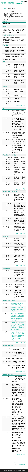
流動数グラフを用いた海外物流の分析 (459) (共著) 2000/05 (17, 309)
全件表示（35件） (20, 233)
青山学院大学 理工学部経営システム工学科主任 (19, 163)
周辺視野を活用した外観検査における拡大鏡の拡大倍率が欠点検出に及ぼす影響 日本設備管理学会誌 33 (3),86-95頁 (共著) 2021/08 (17, 336)
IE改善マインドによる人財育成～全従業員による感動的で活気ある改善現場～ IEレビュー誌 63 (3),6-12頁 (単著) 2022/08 (17, 326)
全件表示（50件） (20, 371)
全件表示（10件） (20, 189)
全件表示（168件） (20, 454)
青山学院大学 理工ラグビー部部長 (19, 158)
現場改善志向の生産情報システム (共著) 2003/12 (17, 304)
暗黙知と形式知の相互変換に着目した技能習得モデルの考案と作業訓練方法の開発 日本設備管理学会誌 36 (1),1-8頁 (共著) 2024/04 (17, 317)
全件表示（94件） (20, 342)
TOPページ (5, 8)
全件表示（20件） (20, 265)
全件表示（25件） (20, 105)
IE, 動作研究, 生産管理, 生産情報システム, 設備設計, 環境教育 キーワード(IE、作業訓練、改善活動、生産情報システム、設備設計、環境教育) (13, 40)
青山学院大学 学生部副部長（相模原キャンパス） (19, 178)
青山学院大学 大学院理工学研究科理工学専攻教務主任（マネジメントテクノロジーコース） (19, 171)
